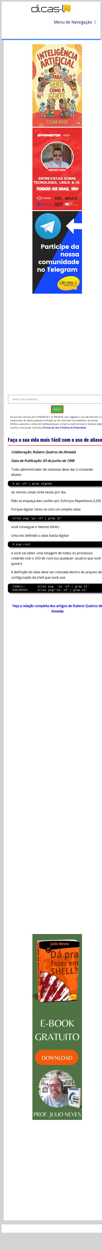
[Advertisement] (51, 342)
